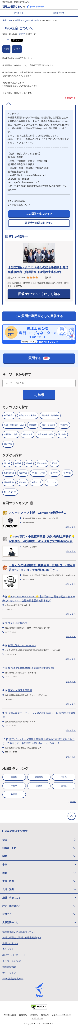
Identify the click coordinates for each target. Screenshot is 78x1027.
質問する (39, 358)
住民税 (18, 463)
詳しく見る (71, 527)
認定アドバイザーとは (13, 955)
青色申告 (67, 473)
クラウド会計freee (11, 961)
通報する (71, 98)
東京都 (14, 777)
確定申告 (35, 20)
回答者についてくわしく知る (39, 294)
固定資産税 (42, 463)
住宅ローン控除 (38, 473)
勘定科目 (23, 482)
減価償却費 (9, 482)
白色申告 (17, 49)
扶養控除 (23, 473)
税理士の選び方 (10, 943)
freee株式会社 (10, 1015)
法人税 (7, 463)
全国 (4, 840)
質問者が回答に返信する (39, 222)
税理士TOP (7, 20)
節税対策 (64, 425)
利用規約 (45, 1015)
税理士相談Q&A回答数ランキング (19, 931)
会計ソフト (51, 482)
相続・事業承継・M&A (14, 425)
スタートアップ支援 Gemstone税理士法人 (37, 512)
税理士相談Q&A (21, 20)
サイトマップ (9, 972)
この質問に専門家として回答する (39, 316)
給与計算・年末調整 (27, 415)
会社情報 (23, 1015)
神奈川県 (39, 777)
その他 (73, 802)
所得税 (6, 49)
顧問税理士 (9, 415)
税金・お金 (27, 434)
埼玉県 (64, 777)
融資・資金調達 (48, 425)
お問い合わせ (37, 1018)
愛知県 (64, 786)
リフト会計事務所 (17, 623)
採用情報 (34, 1015)
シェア (5, 40)
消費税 (29, 463)
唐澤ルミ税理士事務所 (20, 690)
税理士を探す (58, 13)
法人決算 (62, 434)
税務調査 (33, 425)
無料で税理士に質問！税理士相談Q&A (21, 937)
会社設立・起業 (11, 434)
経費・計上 (36, 482)
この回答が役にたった (39, 213)
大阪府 (39, 786)
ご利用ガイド (19, 13)
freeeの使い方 (10, 492)
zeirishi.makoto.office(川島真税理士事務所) (31, 667)
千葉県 (14, 786)
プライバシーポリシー (61, 1015)
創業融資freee (9, 967)
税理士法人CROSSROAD (22, 645)
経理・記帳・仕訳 (45, 434)
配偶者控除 (9, 473)
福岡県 (14, 794)
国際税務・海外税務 (50, 415)
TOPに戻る (72, 816)
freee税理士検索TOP (12, 978)
